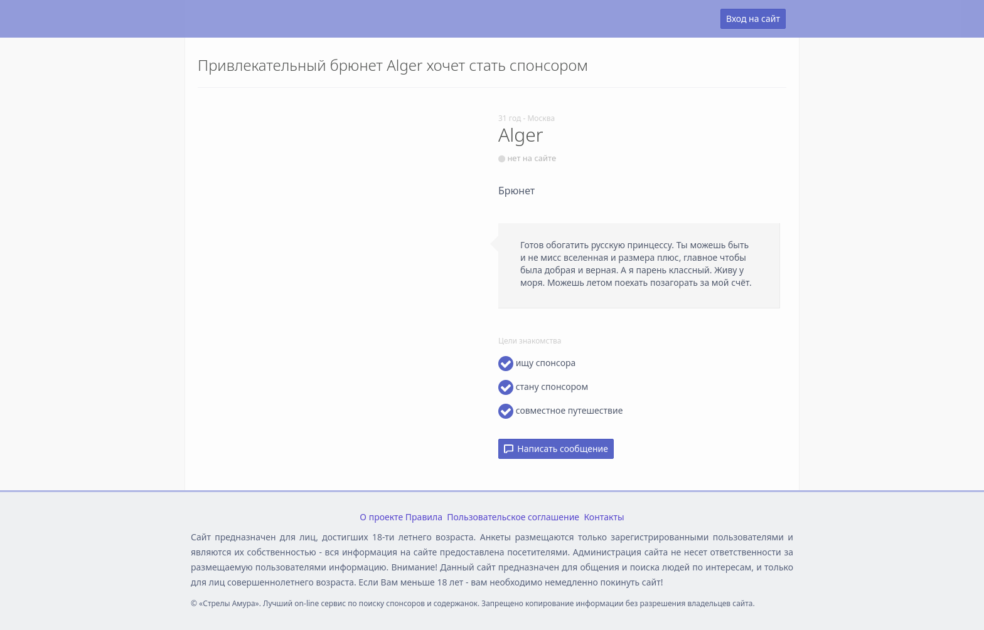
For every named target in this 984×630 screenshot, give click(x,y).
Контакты (604, 517)
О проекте (381, 517)
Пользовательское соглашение (513, 517)
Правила (423, 517)
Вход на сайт (753, 18)
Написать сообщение (556, 448)
